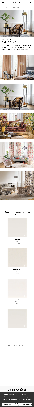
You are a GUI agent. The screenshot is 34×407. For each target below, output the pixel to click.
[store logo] (15, 2)
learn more (10, 401)
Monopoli (17, 330)
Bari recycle (17, 269)
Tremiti (17, 239)
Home (3, 8)
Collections (9, 8)
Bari (17, 300)
